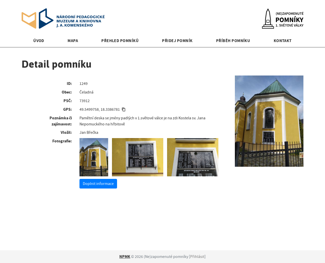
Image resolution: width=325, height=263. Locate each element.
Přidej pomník (177, 40)
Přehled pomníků (120, 40)
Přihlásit (197, 256)
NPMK (124, 256)
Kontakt (283, 40)
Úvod (38, 40)
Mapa (73, 40)
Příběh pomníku (233, 40)
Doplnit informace (98, 183)
